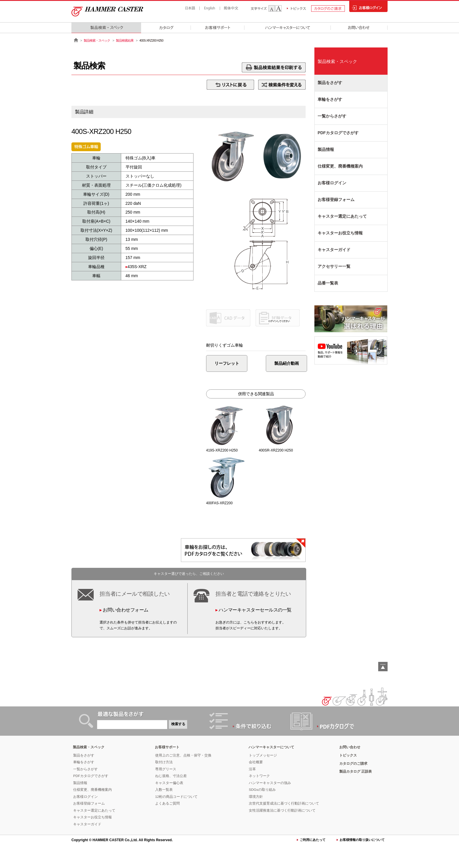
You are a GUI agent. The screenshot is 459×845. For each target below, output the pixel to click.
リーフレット (228, 363)
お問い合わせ (349, 747)
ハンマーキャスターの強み (270, 783)
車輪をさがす (330, 99)
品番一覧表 (328, 283)
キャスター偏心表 (169, 783)
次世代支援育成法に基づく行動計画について (284, 803)
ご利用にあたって (313, 839)
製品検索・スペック (97, 40)
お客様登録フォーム (336, 199)
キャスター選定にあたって (342, 216)
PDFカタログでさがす (338, 132)
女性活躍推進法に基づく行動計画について (282, 810)
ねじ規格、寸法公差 (171, 776)
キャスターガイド (334, 249)
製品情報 (326, 149)
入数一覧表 (164, 790)
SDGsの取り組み (262, 790)
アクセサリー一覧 (334, 266)
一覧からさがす (332, 116)
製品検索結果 (124, 40)
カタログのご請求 (353, 763)
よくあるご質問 (167, 803)
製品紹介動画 (278, 363)
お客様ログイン (332, 182)
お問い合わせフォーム (125, 609)
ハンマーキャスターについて (271, 747)
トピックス (348, 755)
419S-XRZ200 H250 (222, 450)
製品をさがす (330, 82)
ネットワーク (259, 776)
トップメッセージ (263, 755)
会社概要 (256, 762)
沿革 (252, 769)
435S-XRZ (137, 266)
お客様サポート (167, 747)
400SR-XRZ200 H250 (276, 450)
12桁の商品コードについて (176, 797)
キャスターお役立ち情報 (340, 233)
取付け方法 (164, 762)
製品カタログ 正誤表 (355, 771)
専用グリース (165, 769)
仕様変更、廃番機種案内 (340, 166)
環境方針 (256, 797)
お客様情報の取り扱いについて (362, 839)
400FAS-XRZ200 (219, 503)
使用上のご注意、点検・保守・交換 (183, 755)
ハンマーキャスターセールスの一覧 (255, 609)
